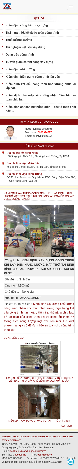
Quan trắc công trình (20, 54)
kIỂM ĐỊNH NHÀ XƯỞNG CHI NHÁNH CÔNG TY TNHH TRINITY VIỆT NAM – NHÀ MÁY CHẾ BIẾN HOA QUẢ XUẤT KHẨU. (39, 379)
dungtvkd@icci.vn (42, 135)
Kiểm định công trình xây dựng (27, 25)
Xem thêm (66, 425)
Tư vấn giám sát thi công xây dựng (29, 61)
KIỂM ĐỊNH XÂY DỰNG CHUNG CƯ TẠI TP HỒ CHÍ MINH (39, 420)
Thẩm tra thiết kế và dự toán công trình (32, 32)
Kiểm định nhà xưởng (20, 69)
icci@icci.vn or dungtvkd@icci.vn (28, 451)
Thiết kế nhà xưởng (19, 39)
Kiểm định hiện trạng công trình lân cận (33, 76)
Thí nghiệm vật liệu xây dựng (25, 47)
